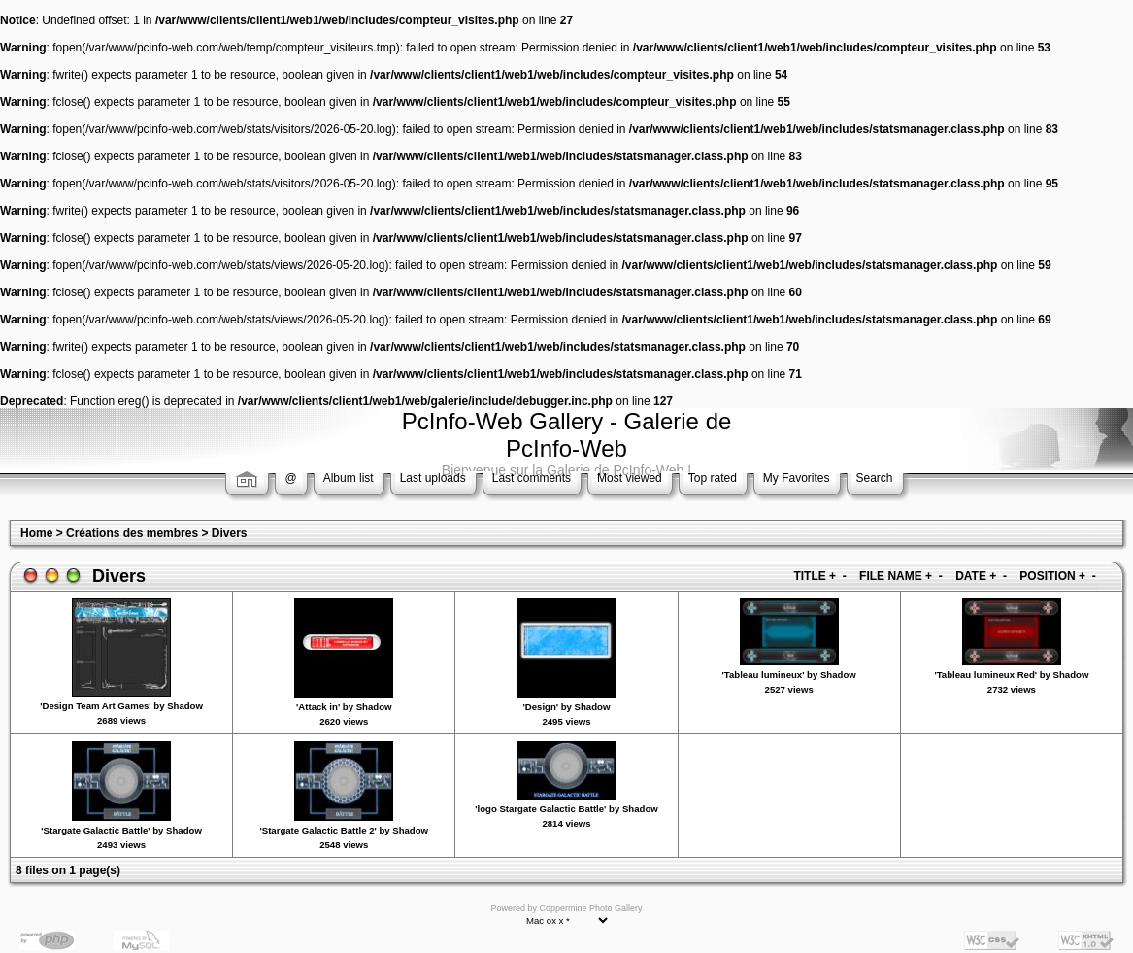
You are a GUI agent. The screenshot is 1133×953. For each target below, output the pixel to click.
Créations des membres (132, 533)
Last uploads (433, 478)
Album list (348, 478)
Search (874, 478)
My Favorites (796, 478)
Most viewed (629, 478)
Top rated (712, 478)
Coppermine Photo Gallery (590, 908)
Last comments (531, 478)
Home (36, 533)
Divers (230, 533)
